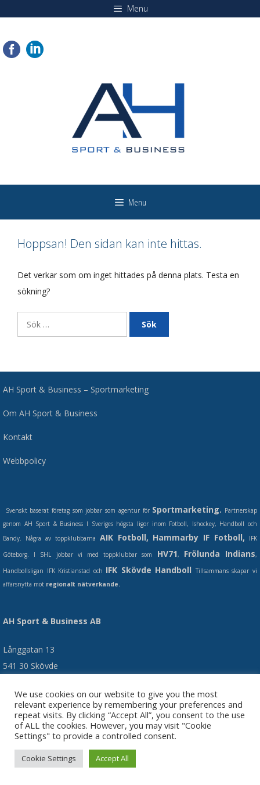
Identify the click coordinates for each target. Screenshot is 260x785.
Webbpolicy (24, 460)
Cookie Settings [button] (48, 758)
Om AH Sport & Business (50, 413)
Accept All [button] (112, 758)
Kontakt (17, 436)
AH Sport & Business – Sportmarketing (76, 389)
